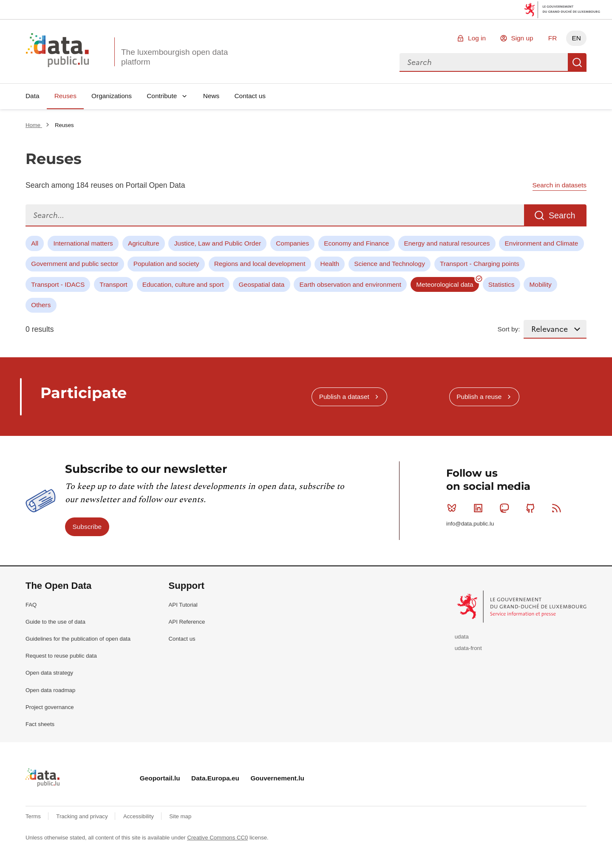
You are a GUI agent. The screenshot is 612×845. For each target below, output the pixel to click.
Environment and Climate (541, 243)
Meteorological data (444, 284)
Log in (477, 38)
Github (532, 508)
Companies (292, 243)
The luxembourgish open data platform (174, 57)
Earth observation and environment (351, 284)
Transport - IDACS (58, 284)
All (34, 243)
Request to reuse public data (61, 656)
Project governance (50, 707)
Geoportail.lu (160, 778)
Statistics (501, 284)
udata (462, 636)
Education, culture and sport (183, 284)
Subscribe (87, 526)
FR (552, 38)
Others (41, 304)
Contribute (162, 95)
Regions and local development (260, 263)
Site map (180, 816)
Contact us (250, 95)
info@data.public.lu (470, 523)
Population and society (166, 263)
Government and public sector (74, 263)
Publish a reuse (479, 396)
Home (34, 125)
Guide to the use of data (55, 622)
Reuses (65, 95)
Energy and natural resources (447, 243)
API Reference (187, 622)
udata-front (468, 648)
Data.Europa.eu (215, 778)
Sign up (522, 38)
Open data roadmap (50, 690)
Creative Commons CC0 (217, 837)
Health (330, 263)
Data (33, 95)
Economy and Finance (356, 243)
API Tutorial (183, 605)
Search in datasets (559, 185)
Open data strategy (49, 673)
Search (577, 62)
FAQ (31, 605)
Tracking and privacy (82, 816)
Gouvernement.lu (277, 778)
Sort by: (509, 329)
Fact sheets (40, 724)
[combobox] (484, 62)
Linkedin (480, 508)
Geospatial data (262, 284)
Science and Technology (389, 263)
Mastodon (506, 508)
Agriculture (143, 243)
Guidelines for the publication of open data (78, 639)
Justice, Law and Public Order (217, 243)
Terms (34, 816)
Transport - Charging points (479, 263)
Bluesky (453, 508)
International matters (83, 243)
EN (576, 38)
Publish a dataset (344, 396)
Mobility (541, 284)
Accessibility (139, 816)
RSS (558, 508)
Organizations (111, 95)
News (211, 95)
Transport (113, 284)
